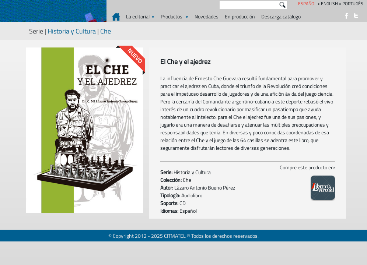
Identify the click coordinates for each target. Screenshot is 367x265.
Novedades (207, 16)
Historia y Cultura (72, 31)
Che (105, 31)
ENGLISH (329, 3)
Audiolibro (191, 195)
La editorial (140, 16)
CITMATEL (175, 236)
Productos (174, 16)
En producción (240, 16)
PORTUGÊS (352, 3)
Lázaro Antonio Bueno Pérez (204, 187)
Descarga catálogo (281, 16)
